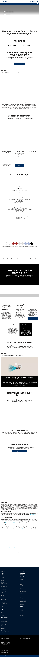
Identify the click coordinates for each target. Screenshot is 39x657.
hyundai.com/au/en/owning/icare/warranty (12, 522)
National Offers (22, 578)
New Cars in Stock (23, 584)
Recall (21, 597)
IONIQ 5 (2, 580)
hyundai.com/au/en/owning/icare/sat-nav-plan (8, 547)
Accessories (22, 604)
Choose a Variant (19, 182)
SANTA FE (2, 595)
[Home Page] (4, 1)
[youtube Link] (5, 631)
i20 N (2, 611)
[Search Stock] (6, 656)
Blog (20, 611)
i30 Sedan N (3, 628)
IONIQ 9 (2, 577)
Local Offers (22, 579)
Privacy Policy (22, 616)
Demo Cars (22, 585)
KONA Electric (3, 576)
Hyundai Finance (23, 591)
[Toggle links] (4, 652)
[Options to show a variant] (19, 183)
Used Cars (22, 587)
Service (21, 594)
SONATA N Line (3, 624)
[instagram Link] (8, 631)
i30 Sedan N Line (4, 622)
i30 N (2, 612)
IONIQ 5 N (2, 615)
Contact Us (22, 607)
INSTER (2, 574)
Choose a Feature (10, 71)
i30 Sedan (2, 620)
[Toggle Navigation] (37, 4)
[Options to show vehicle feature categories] (10, 72)
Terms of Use (22, 615)
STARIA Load (22, 571)
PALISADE (2, 587)
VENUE (2, 592)
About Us (21, 609)
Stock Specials (22, 580)
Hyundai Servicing (23, 600)
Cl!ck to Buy (3, 571)
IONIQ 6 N (21, 574)
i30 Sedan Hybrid (4, 583)
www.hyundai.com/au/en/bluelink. (6, 561)
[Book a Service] (19, 656)
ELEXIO (2, 578)
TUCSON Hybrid (3, 589)
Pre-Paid (21, 598)
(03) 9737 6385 (5, 639)
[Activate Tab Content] (7, 243)
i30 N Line (2, 618)
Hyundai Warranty (23, 601)
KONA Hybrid (3, 602)
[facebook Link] (2, 631)
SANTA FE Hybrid (4, 586)
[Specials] (32, 656)
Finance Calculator (23, 589)
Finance (21, 588)
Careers (21, 610)
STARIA (2, 606)
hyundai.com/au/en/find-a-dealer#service (22, 528)
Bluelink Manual (18, 561)
